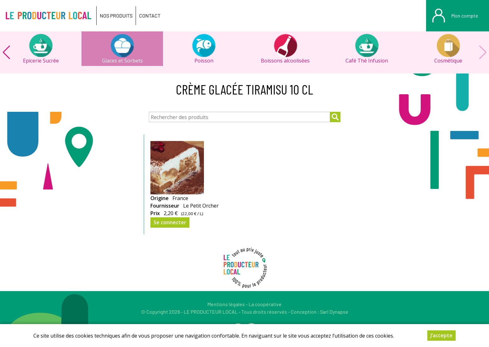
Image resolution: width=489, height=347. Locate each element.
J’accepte (441, 335)
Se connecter (170, 222)
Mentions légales (226, 304)
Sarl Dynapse (334, 312)
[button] (6, 52)
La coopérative (265, 304)
